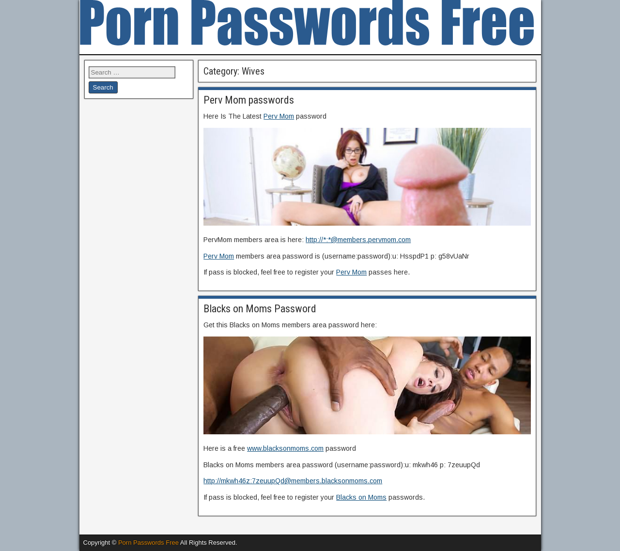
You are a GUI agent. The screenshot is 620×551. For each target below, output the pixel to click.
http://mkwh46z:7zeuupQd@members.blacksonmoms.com (292, 481)
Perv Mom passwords (248, 100)
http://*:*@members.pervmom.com (358, 240)
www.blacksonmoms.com (285, 448)
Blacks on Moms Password (259, 309)
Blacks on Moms (361, 497)
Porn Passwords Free (148, 542)
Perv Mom (279, 116)
